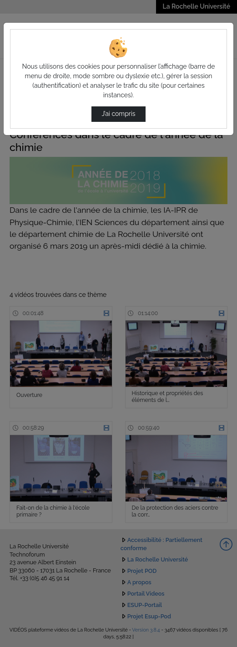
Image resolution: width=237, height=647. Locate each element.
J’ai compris (118, 113)
